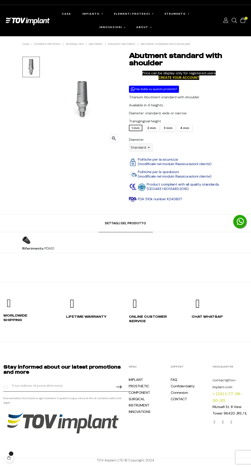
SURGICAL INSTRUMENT (139, 402)
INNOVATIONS (140, 411)
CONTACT (179, 399)
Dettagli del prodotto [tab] (125, 223)
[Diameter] (141, 147)
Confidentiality (183, 386)
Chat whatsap (207, 316)
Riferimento (33, 248)
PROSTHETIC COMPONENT (139, 389)
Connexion (179, 392)
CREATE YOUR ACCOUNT (179, 77)
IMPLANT (136, 379)
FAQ (174, 379)
